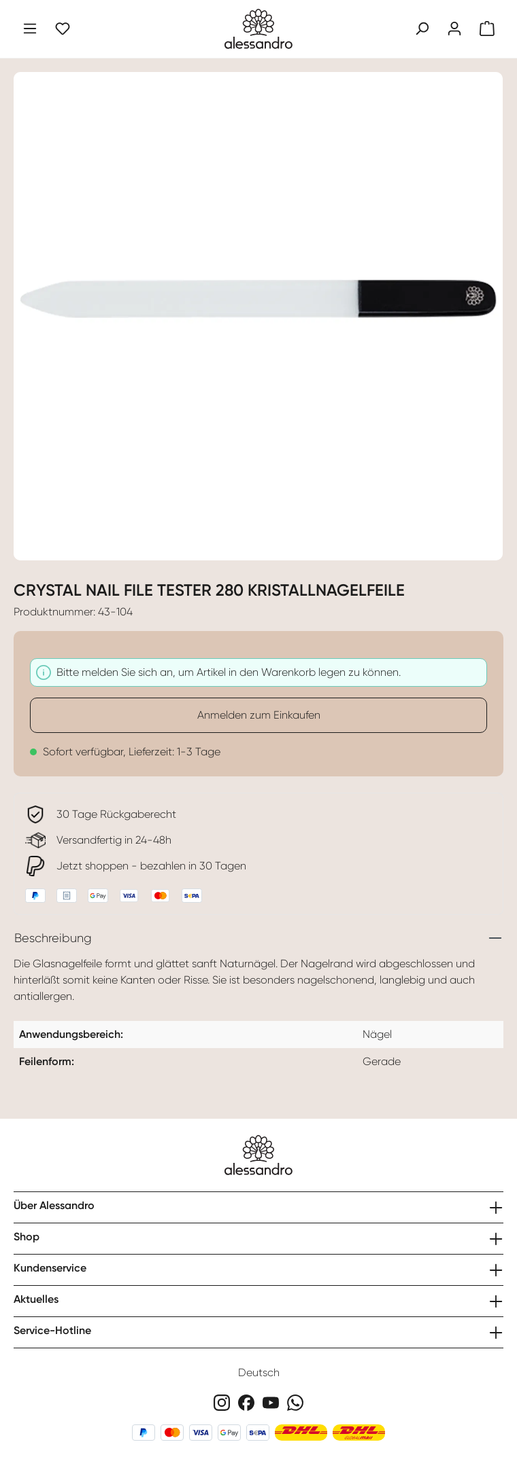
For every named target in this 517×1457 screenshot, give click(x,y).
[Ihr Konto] (454, 28)
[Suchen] (421, 28)
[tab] (258, 938)
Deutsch (259, 1372)
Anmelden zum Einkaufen (258, 714)
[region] (258, 308)
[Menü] (30, 28)
